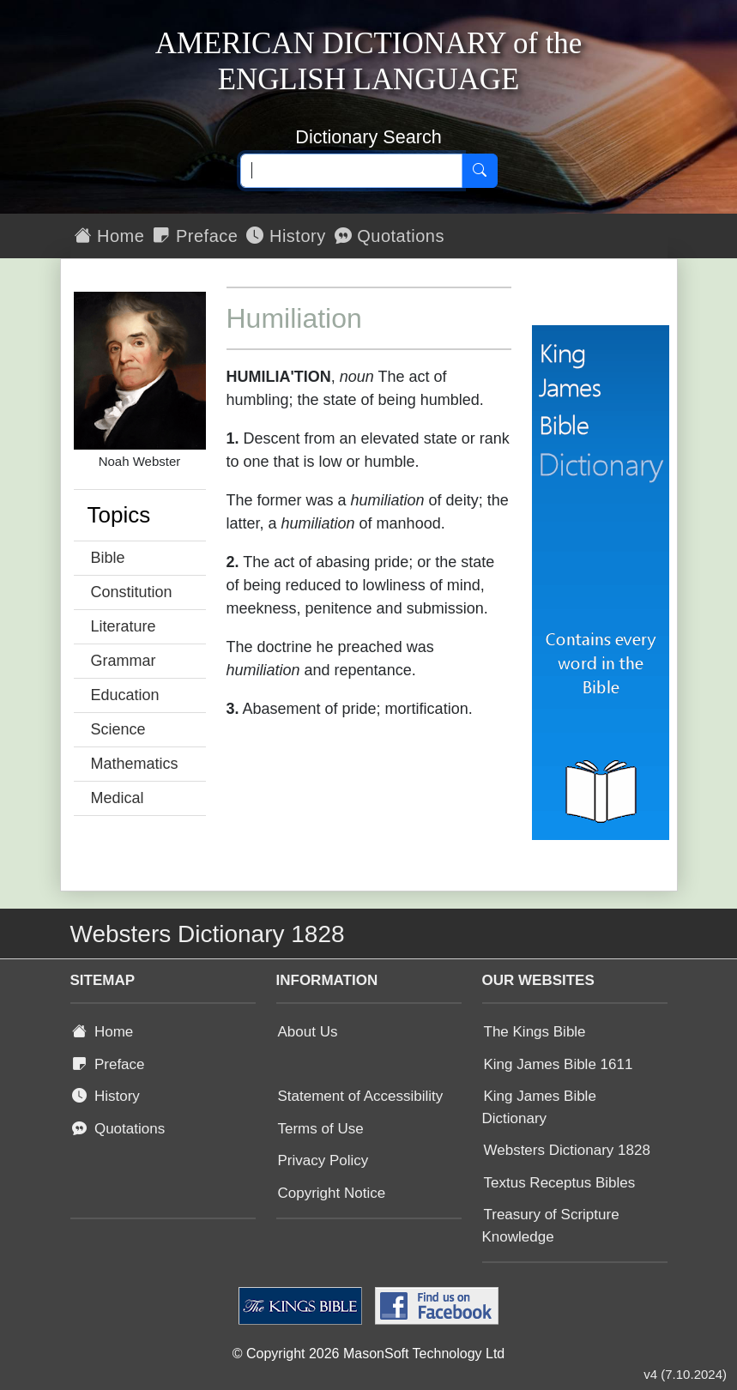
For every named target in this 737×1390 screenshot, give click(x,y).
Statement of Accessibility (361, 1096)
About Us (308, 1032)
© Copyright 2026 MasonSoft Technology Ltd (368, 1353)
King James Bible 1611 (558, 1064)
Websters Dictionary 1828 (567, 1150)
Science (118, 729)
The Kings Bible (535, 1032)
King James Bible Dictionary (539, 1107)
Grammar (123, 660)
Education (125, 695)
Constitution (131, 592)
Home (110, 236)
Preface (195, 236)
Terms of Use (321, 1129)
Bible (108, 557)
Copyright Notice (332, 1193)
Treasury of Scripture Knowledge (550, 1225)
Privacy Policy (323, 1160)
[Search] (480, 171)
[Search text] (351, 171)
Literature (123, 626)
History (285, 236)
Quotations (389, 236)
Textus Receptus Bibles (560, 1183)
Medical (117, 798)
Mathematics (134, 763)
